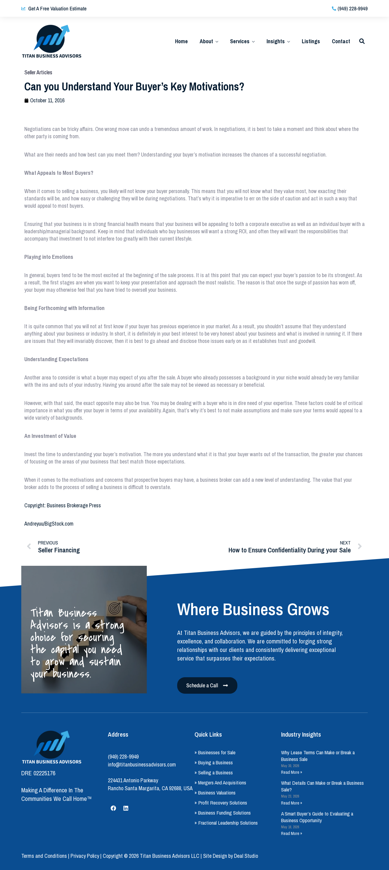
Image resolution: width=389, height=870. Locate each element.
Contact (341, 41)
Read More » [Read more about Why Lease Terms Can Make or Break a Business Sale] (291, 772)
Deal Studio (246, 856)
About (206, 41)
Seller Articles (38, 72)
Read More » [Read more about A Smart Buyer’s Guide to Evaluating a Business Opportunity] (291, 833)
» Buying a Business (213, 762)
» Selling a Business (213, 772)
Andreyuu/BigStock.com (49, 523)
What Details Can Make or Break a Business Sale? (322, 786)
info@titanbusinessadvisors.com (142, 764)
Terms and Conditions (44, 856)
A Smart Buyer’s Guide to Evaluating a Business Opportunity (317, 817)
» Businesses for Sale (215, 752)
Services (240, 41)
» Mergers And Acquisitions (220, 782)
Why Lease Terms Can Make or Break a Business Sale (318, 756)
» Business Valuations (215, 792)
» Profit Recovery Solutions (220, 802)
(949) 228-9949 (123, 756)
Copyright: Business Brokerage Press (62, 505)
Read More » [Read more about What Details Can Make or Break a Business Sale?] (291, 803)
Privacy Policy (85, 856)
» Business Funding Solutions (222, 812)
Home (181, 41)
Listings (311, 41)
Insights (276, 41)
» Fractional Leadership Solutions (226, 822)
